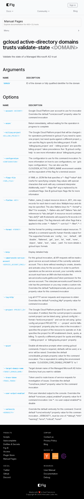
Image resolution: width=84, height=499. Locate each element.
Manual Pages (9, 459)
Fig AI (5, 448)
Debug (47, 477)
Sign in (73, 5)
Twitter (6, 470)
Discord (7, 477)
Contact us (49, 437)
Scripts (6, 437)
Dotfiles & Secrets (11, 444)
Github (6, 473)
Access (6, 451)
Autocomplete (9, 440)
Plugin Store (9, 455)
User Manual (49, 470)
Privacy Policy (50, 440)
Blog (75, 11)
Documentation (51, 473)
